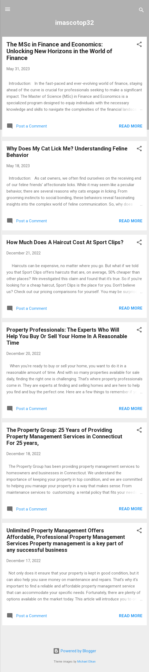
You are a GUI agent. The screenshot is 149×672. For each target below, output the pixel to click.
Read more (130, 126)
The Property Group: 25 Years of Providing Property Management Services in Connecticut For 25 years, (64, 436)
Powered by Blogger (74, 651)
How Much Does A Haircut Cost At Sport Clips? (65, 242)
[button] (139, 45)
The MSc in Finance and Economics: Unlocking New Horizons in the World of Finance (59, 51)
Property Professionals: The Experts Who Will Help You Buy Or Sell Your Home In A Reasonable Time (67, 336)
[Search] (141, 11)
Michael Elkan (86, 661)
